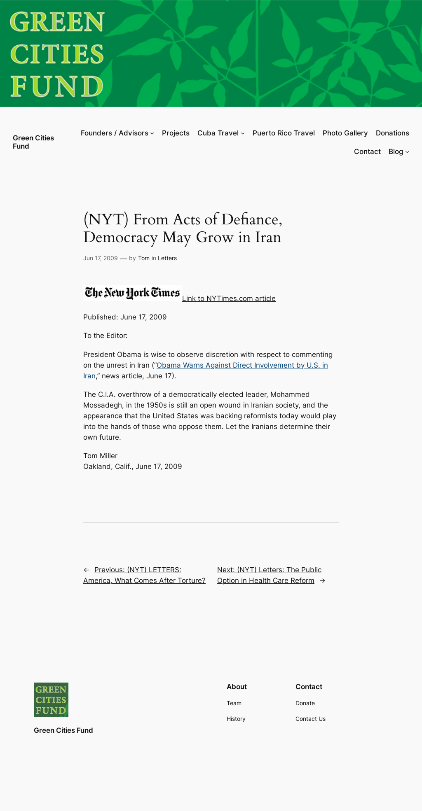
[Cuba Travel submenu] (243, 133)
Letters (167, 257)
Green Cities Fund (33, 142)
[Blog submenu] (407, 151)
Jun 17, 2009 (100, 257)
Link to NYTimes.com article (229, 298)
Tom (144, 257)
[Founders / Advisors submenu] (152, 133)
